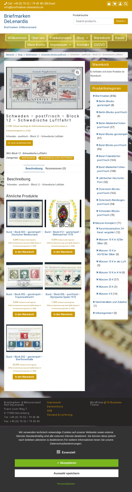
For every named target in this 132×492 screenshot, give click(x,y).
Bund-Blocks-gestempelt (113, 134)
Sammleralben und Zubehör (111, 302)
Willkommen (17, 38)
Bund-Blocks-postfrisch (112, 145)
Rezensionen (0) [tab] (56, 168)
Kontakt (83, 45)
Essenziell (66, 452)
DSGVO (99, 45)
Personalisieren (66, 483)
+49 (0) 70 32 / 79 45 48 (28, 3)
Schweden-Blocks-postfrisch (53, 55)
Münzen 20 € (106, 279)
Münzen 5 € (105, 293)
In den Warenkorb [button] (24, 252)
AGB (49, 410)
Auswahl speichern (66, 473)
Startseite (10, 55)
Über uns (38, 38)
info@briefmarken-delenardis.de (23, 7)
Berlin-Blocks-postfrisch (113, 112)
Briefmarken (31, 55)
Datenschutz (55, 406)
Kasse (119, 38)
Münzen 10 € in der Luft (112, 261)
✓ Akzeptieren (66, 462)
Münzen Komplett (105, 223)
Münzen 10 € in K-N (110, 272)
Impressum (58, 45)
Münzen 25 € (106, 286)
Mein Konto (36, 45)
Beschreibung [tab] (34, 168)
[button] (77, 72)
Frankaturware (61, 38)
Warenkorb (102, 38)
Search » (121, 21)
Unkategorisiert (104, 313)
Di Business (113, 402)
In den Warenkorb (19, 143)
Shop (80, 38)
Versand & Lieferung (60, 414)
